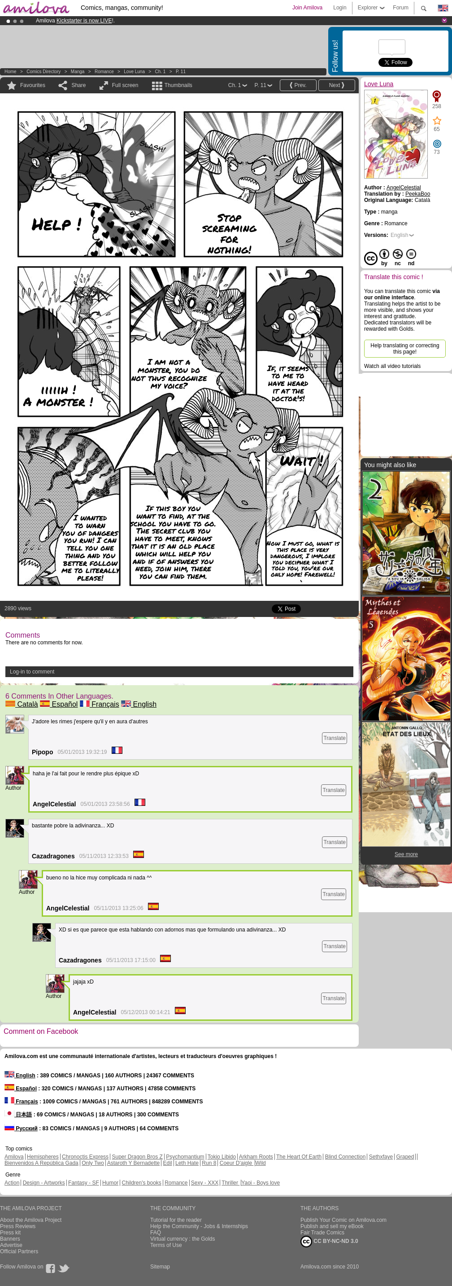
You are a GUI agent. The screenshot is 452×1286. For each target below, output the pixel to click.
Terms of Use (166, 1245)
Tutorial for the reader (176, 1220)
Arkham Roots (256, 1157)
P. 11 (181, 71)
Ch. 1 (160, 71)
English (138, 704)
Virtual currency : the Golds (182, 1239)
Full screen (125, 85)
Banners (10, 1239)
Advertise (11, 1245)
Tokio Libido (222, 1157)
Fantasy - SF (83, 1183)
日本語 (18, 1114)
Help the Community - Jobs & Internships (199, 1226)
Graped (405, 1157)
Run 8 (209, 1163)
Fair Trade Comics (322, 1232)
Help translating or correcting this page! (404, 348)
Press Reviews (17, 1226)
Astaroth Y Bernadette (133, 1163)
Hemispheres (43, 1157)
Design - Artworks (44, 1183)
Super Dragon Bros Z (137, 1157)
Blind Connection (345, 1157)
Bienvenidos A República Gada (41, 1163)
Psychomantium (185, 1157)
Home (10, 71)
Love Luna (134, 71)
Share (78, 85)
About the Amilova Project (30, 1220)
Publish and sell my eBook (332, 1226)
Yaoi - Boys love (260, 1183)
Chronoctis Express (85, 1157)
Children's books (141, 1183)
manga (78, 71)
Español (59, 704)
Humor (110, 1183)
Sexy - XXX (204, 1183)
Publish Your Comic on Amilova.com (343, 1220)
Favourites (32, 85)
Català (21, 704)
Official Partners (19, 1251)
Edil (167, 1163)
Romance (104, 71)
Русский (21, 1128)
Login (339, 7)
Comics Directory (43, 71)
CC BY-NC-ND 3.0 (329, 1241)
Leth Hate (187, 1163)
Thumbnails (178, 85)
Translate (334, 738)
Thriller (230, 1183)
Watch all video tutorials (392, 366)
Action (11, 1183)
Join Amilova (307, 7)
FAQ (155, 1232)
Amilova (14, 1157)
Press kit (10, 1232)
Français (99, 704)
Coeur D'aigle (237, 1163)
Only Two (93, 1163)
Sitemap (160, 1267)
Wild (260, 1163)
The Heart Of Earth (299, 1157)
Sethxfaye (381, 1157)
